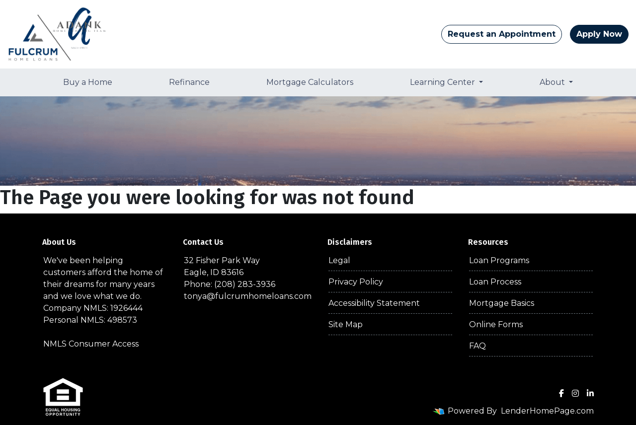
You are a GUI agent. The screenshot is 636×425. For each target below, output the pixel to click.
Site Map (345, 324)
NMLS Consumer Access (91, 344)
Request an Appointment (502, 34)
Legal (339, 260)
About (553, 82)
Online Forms (496, 324)
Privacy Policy (355, 281)
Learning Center (443, 82)
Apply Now (599, 34)
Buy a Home (87, 82)
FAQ (477, 346)
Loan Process (495, 281)
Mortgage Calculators (309, 82)
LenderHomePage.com (547, 411)
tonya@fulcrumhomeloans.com (248, 296)
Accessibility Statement (374, 303)
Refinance (189, 82)
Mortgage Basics (501, 303)
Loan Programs (499, 260)
